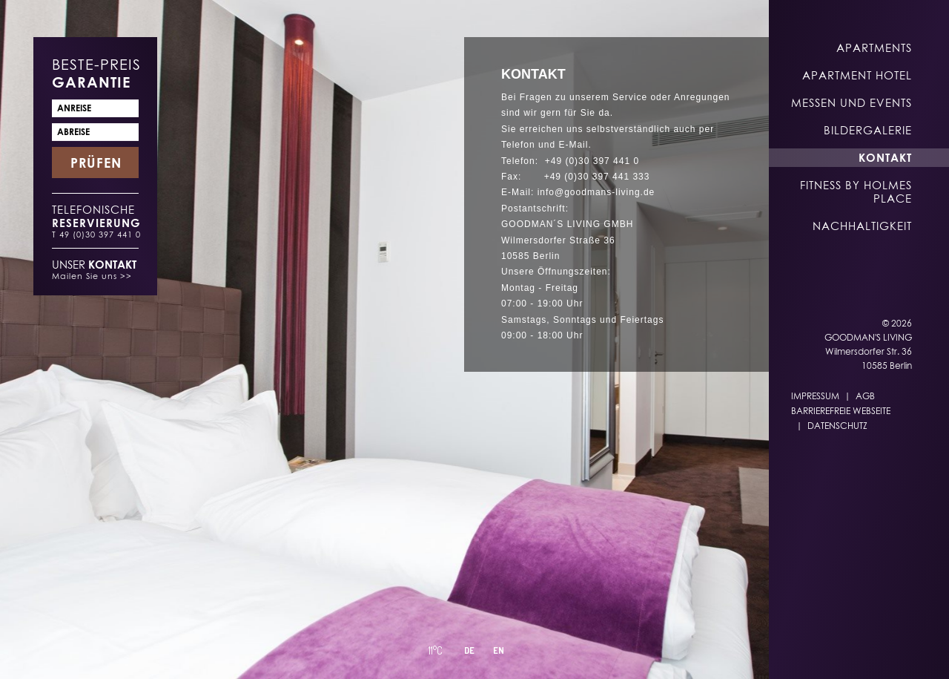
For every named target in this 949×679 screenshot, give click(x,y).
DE (508, 650)
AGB (865, 395)
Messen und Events (851, 102)
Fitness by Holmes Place (856, 191)
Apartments (874, 47)
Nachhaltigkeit (862, 225)
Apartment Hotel (857, 75)
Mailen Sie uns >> (92, 276)
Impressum (815, 395)
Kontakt (885, 157)
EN (537, 650)
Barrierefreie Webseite (840, 410)
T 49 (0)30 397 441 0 (96, 234)
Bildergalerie (868, 130)
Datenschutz (837, 425)
